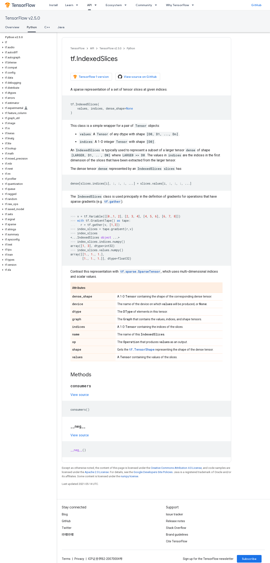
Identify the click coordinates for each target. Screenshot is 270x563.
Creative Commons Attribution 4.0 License (176, 467)
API (92, 48)
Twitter (67, 527)
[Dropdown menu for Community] (157, 5)
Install (53, 5)
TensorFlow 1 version (91, 77)
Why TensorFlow (177, 5)
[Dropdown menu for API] (97, 5)
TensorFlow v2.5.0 (22, 18)
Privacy (79, 558)
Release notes (175, 521)
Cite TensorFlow (176, 541)
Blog (65, 514)
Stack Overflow (176, 527)
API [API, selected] (89, 5)
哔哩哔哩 (68, 534)
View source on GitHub (137, 77)
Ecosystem (114, 5)
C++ (47, 27)
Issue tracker (174, 514)
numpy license (129, 476)
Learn (69, 5)
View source (79, 395)
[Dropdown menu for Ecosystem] (127, 5)
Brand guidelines (177, 534)
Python (131, 48)
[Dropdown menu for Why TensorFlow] (194, 5)
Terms (66, 558)
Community (144, 5)
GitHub (256, 5)
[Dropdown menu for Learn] (78, 5)
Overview (12, 27)
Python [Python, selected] (32, 27)
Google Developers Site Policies (153, 472)
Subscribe (249, 559)
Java (61, 27)
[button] (27, 42)
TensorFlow (77, 48)
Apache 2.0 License (97, 472)
